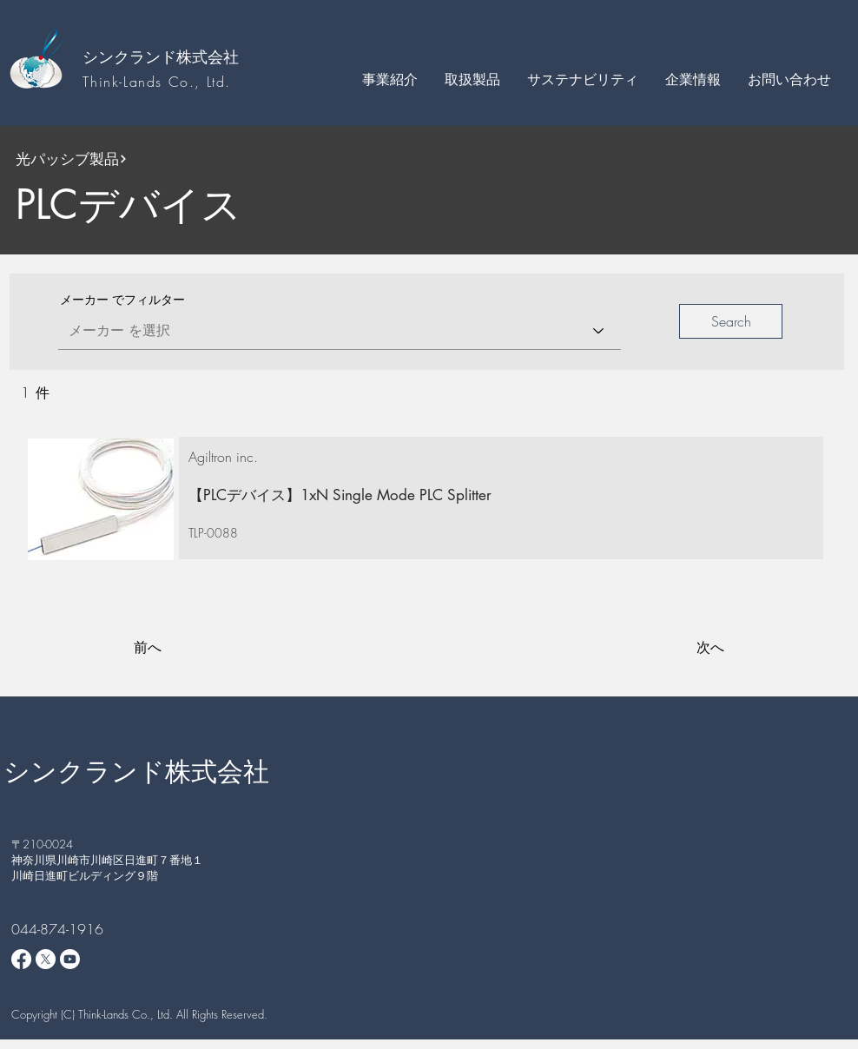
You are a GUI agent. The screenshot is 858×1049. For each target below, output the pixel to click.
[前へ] (191, 647)
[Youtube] (70, 959)
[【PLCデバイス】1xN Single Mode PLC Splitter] (492, 495)
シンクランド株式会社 (160, 56)
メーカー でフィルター (122, 300)
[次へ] (680, 647)
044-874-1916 (57, 929)
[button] (389, 79)
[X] (46, 959)
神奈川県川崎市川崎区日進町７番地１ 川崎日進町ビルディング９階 (112, 867)
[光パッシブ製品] (145, 159)
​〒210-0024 (42, 844)
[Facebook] (21, 959)
